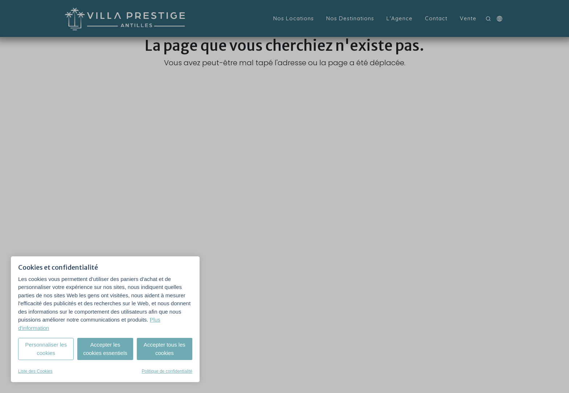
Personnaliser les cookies (46, 349)
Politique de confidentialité (167, 371)
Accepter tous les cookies (164, 349)
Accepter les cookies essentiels (105, 349)
